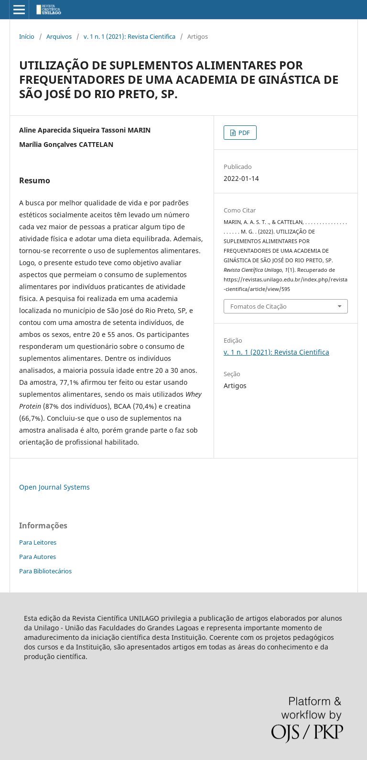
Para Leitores (37, 542)
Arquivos (59, 36)
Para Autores (37, 556)
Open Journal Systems (54, 487)
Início (26, 36)
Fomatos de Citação (258, 306)
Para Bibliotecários (45, 571)
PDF (243, 132)
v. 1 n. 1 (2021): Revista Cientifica (129, 36)
